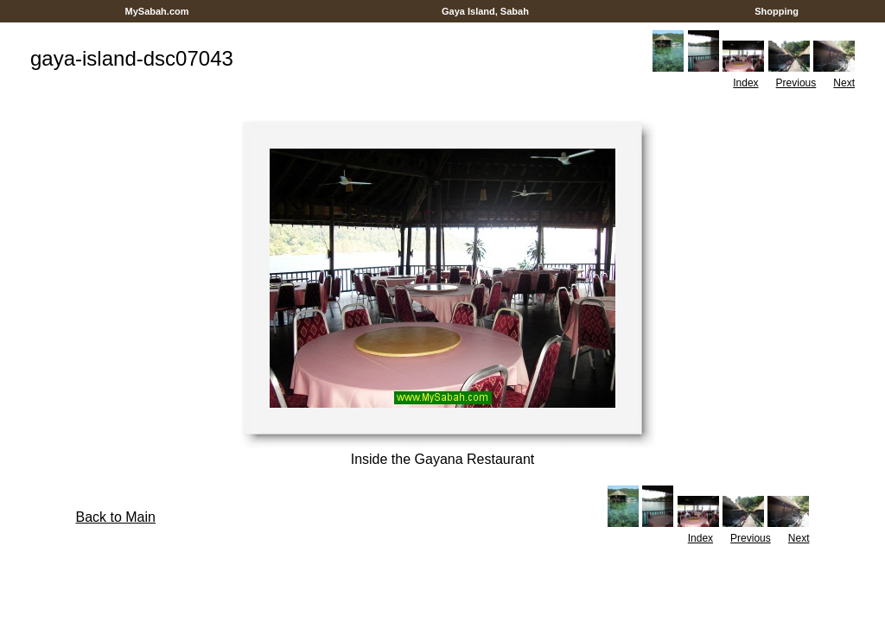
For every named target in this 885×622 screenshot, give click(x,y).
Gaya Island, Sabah (485, 11)
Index (745, 83)
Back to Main (115, 517)
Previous (796, 83)
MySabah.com (156, 11)
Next (844, 83)
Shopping (776, 11)
